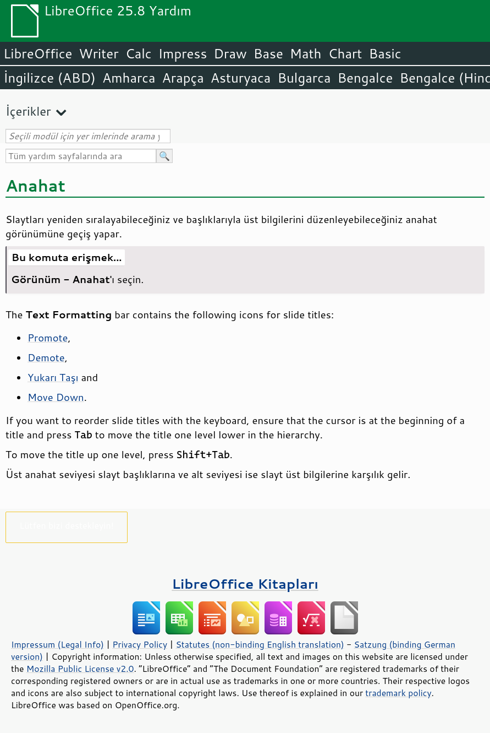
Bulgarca (304, 77)
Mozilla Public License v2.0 (80, 669)
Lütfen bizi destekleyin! (66, 525)
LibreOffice (37, 53)
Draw (229, 53)
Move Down (55, 397)
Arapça (183, 77)
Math (306, 53)
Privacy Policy (139, 644)
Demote (46, 357)
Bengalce (365, 77)
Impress (182, 53)
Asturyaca (241, 77)
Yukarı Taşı (52, 377)
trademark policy (398, 693)
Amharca (129, 77)
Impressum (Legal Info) (57, 644)
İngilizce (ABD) (49, 77)
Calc (138, 53)
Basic (384, 53)
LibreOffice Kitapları (245, 583)
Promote (47, 337)
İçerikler (28, 111)
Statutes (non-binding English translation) (259, 644)
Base (268, 53)
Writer (98, 53)
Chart (345, 53)
